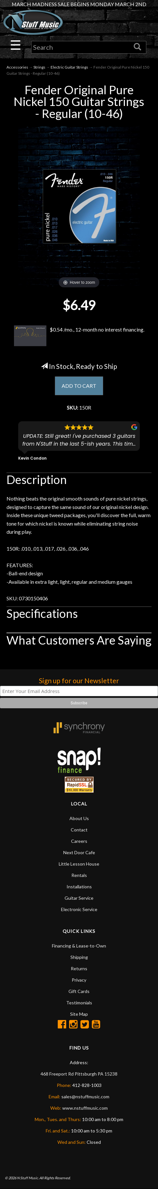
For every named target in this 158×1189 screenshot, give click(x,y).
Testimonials (79, 1002)
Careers (79, 841)
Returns (79, 968)
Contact (79, 829)
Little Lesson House (79, 864)
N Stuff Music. (28, 1178)
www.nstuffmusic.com (85, 1108)
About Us (79, 818)
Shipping (79, 957)
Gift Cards (79, 991)
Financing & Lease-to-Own (79, 945)
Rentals (79, 875)
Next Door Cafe (79, 852)
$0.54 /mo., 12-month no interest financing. (79, 335)
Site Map (79, 1014)
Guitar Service (79, 898)
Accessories (17, 67)
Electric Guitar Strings (69, 67)
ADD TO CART (79, 386)
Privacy (79, 980)
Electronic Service (79, 909)
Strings (39, 67)
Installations (79, 886)
